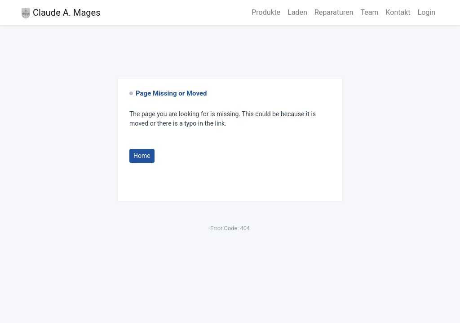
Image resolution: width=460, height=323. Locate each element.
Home (141, 155)
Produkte (266, 12)
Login (426, 12)
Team (369, 12)
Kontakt (397, 12)
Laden (297, 12)
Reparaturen (334, 12)
